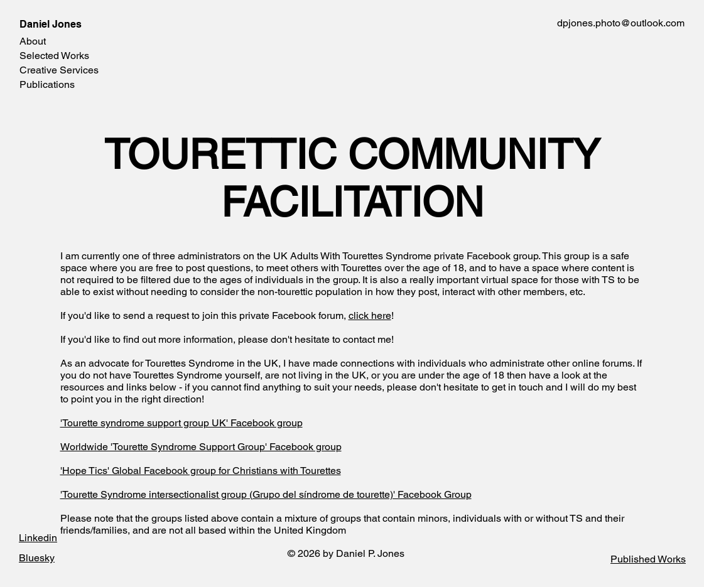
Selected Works (54, 56)
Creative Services (59, 70)
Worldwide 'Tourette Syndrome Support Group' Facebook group (201, 447)
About (32, 41)
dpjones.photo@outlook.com (621, 23)
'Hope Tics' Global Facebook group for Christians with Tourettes (200, 471)
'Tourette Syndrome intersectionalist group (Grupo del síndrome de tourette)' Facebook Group (266, 494)
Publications (47, 84)
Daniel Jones (50, 24)
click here (370, 315)
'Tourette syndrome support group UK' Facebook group (181, 423)
